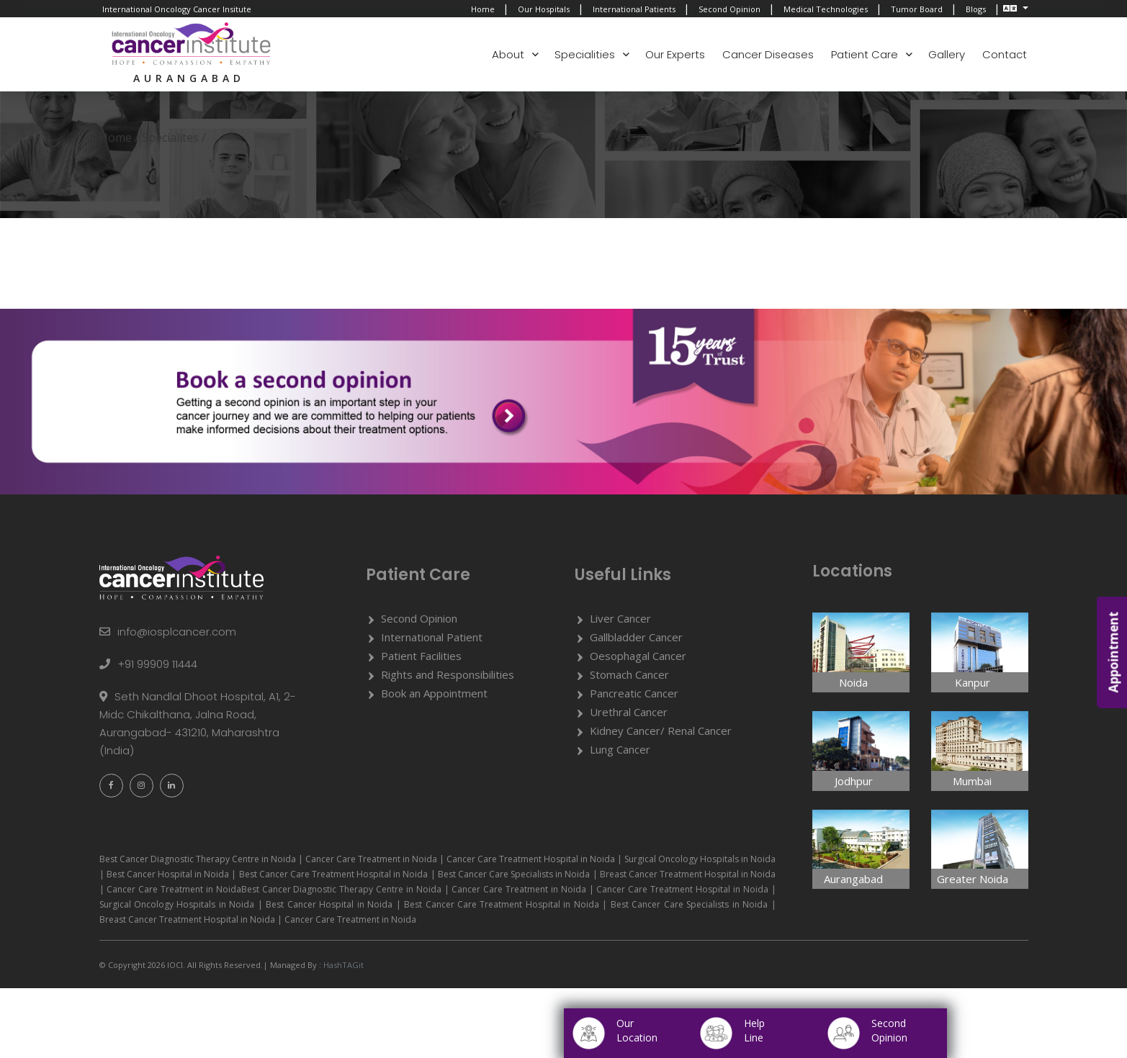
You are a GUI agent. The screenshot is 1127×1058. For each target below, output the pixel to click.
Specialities (584, 54)
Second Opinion (729, 9)
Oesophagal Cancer (638, 656)
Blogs (976, 9)
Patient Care (864, 54)
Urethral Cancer (629, 712)
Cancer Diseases (768, 54)
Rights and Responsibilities (447, 675)
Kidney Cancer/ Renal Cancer (661, 731)
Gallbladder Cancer (636, 637)
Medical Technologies (825, 9)
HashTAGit (342, 965)
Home (483, 9)
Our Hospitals (544, 9)
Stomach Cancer (629, 675)
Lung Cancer (620, 750)
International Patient (431, 637)
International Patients (634, 9)
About (508, 54)
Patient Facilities (421, 656)
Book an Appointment (434, 694)
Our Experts (675, 54)
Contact (1004, 54)
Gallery (946, 54)
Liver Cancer (620, 619)
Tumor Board (917, 9)
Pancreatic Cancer (634, 694)
